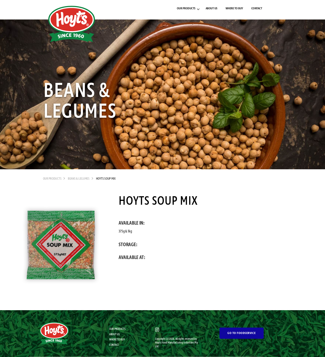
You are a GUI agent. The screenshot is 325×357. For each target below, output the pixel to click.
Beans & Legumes (79, 178)
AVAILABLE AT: (132, 257)
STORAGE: (128, 244)
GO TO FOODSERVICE (241, 333)
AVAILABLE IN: (132, 223)
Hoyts (158, 342)
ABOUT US (211, 8)
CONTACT (256, 8)
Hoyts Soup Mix (106, 178)
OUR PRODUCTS (186, 8)
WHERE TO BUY (234, 8)
